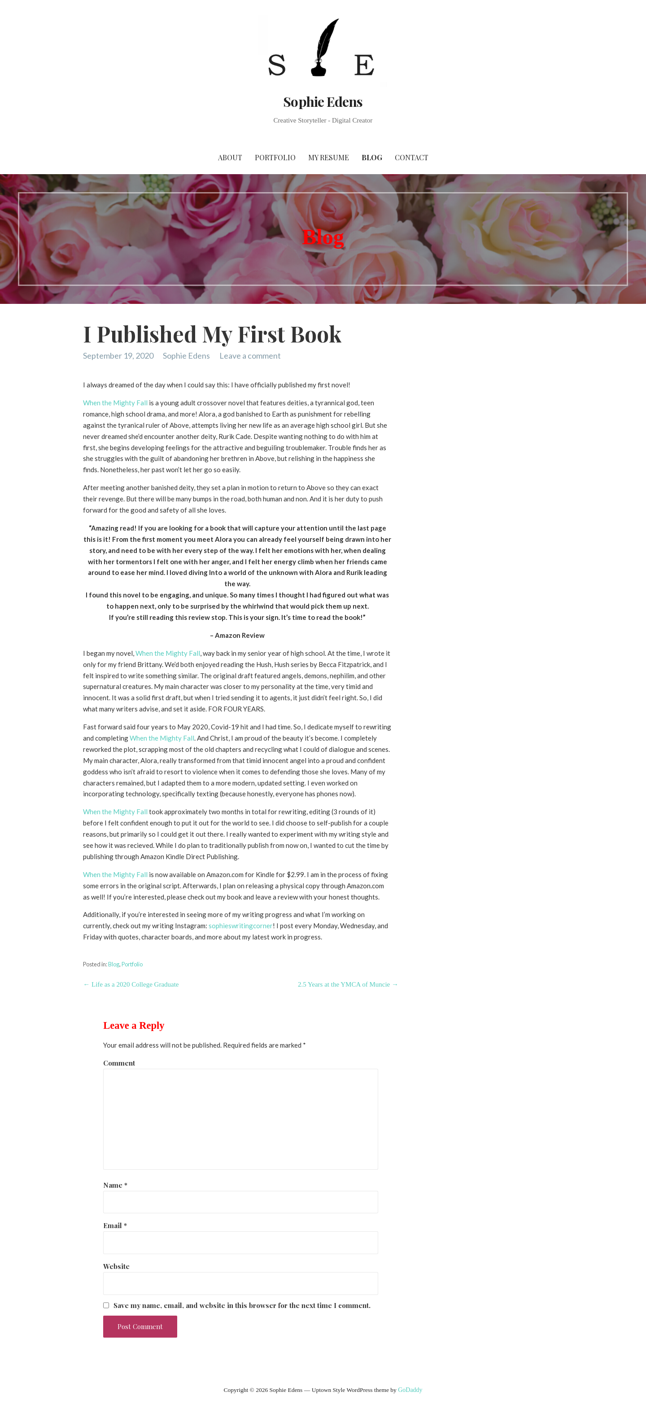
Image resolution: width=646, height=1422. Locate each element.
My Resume (328, 157)
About (230, 157)
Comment (119, 1062)
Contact (411, 157)
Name (115, 1185)
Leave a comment (250, 355)
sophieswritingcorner (241, 926)
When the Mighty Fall (115, 403)
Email (115, 1225)
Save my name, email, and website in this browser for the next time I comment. (242, 1305)
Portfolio (275, 157)
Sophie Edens (322, 101)
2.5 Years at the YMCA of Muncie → (348, 984)
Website (116, 1266)
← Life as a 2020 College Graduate (131, 984)
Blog (372, 157)
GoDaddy (410, 1390)
